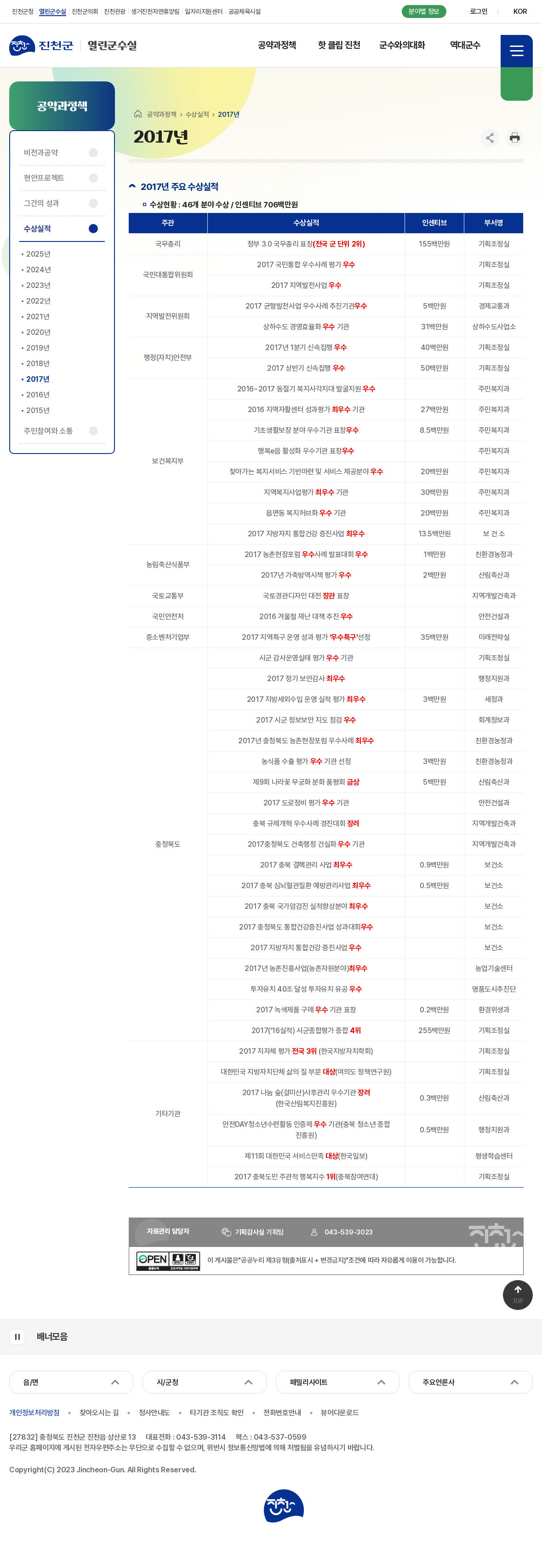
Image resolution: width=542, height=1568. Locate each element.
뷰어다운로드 (342, 1412)
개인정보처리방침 (34, 1412)
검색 (517, 84)
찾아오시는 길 (99, 1412)
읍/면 (31, 1382)
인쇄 (514, 138)
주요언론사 (438, 1382)
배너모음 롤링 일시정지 (17, 1337)
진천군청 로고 (283, 1505)
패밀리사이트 (309, 1382)
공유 (489, 138)
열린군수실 (73, 45)
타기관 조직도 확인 (218, 1412)
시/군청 (167, 1382)
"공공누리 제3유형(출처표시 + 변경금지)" (293, 1260)
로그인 (479, 11)
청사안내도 (155, 1412)
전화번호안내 (283, 1412)
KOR (520, 11)
